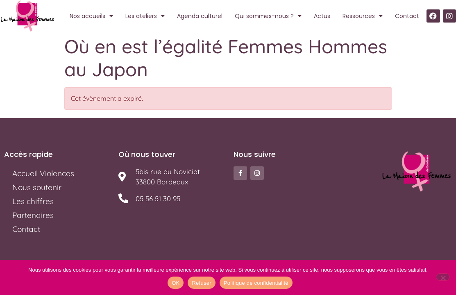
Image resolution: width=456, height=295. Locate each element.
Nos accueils (91, 16)
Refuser (201, 283)
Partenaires (33, 215)
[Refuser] (443, 277)
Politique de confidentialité (256, 283)
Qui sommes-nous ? (268, 16)
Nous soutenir (36, 187)
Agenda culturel (199, 16)
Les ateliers (145, 16)
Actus (322, 16)
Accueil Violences (43, 173)
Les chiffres (33, 201)
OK (175, 283)
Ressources (363, 16)
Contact (407, 16)
